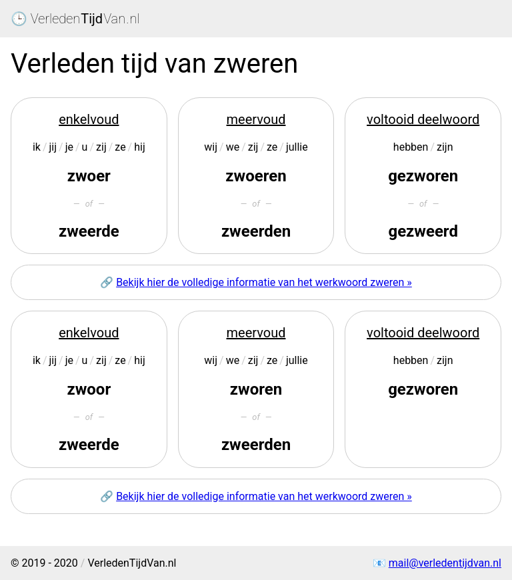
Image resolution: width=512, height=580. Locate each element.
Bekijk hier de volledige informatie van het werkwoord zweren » (264, 282)
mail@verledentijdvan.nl (445, 563)
